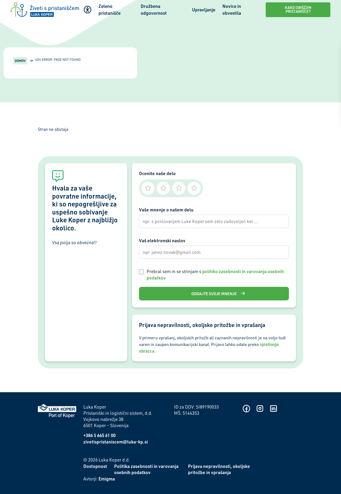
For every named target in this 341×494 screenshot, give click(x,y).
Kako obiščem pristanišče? (298, 9)
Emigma (107, 479)
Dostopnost (95, 466)
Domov (20, 61)
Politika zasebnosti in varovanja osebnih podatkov (146, 469)
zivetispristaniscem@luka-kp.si (115, 442)
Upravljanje (203, 10)
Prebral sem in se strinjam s (215, 274)
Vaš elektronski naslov (162, 240)
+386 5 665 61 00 (99, 435)
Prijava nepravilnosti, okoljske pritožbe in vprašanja (219, 469)
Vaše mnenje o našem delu (166, 210)
